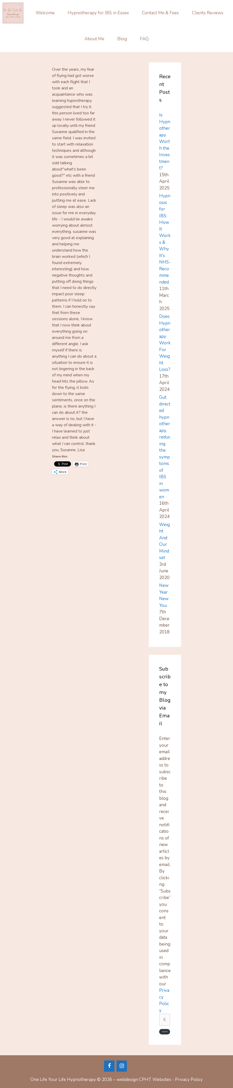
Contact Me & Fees (160, 13)
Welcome (45, 13)
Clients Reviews (207, 13)
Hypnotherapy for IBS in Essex (98, 13)
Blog (122, 39)
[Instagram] (121, 1066)
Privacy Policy (189, 1080)
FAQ (144, 39)
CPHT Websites (155, 1080)
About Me (94, 39)
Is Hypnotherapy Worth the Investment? (164, 141)
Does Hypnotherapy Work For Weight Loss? (165, 342)
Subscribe (165, 1032)
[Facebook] (109, 1066)
